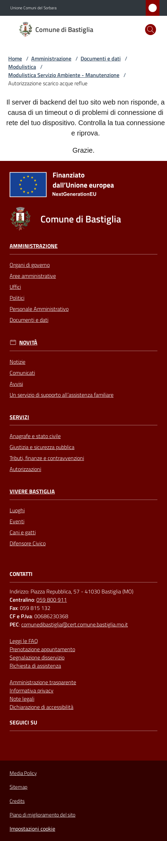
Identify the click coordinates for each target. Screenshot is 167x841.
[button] (150, 29)
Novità (28, 342)
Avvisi (16, 384)
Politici (17, 298)
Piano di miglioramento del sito (42, 815)
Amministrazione (51, 58)
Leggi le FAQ (24, 641)
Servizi (19, 417)
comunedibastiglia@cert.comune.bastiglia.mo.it (74, 624)
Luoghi (17, 510)
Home (15, 58)
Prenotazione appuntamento (42, 649)
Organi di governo (30, 265)
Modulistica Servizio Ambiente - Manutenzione (63, 75)
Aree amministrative (33, 276)
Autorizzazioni (25, 469)
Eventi (17, 521)
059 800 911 (51, 600)
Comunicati (22, 373)
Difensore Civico (28, 543)
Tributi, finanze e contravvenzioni (47, 458)
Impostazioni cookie (32, 828)
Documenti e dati (101, 58)
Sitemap (18, 787)
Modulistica (22, 67)
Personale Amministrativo (39, 309)
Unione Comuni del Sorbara (33, 8)
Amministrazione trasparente (43, 682)
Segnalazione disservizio (37, 657)
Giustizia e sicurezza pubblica (42, 447)
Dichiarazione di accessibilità (41, 707)
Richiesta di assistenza (35, 666)
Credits (17, 801)
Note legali (22, 699)
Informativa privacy (31, 690)
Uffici (15, 287)
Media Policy (23, 773)
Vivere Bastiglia (32, 491)
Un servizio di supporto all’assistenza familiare (62, 395)
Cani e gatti (23, 532)
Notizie (17, 362)
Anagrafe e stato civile (35, 436)
